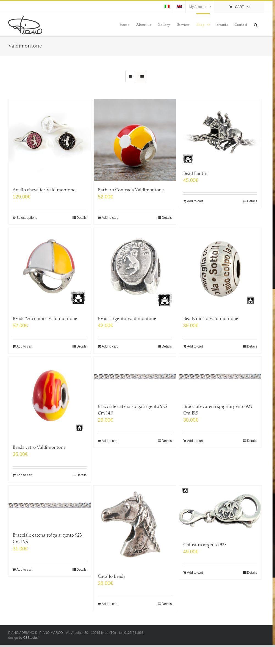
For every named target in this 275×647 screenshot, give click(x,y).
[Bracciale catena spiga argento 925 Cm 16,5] (50, 506)
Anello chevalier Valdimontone (44, 190)
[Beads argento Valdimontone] (135, 269)
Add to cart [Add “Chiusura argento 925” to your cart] (195, 573)
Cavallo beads (111, 576)
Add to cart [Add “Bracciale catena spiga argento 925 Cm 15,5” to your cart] (195, 441)
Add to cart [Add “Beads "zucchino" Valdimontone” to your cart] (24, 346)
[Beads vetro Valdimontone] (50, 398)
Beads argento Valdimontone (127, 318)
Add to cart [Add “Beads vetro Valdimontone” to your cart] (24, 475)
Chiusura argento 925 (204, 545)
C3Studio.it (31, 638)
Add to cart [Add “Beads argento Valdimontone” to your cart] (110, 346)
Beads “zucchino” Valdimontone (45, 318)
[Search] (255, 24)
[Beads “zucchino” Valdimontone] (50, 269)
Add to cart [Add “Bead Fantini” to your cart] (195, 201)
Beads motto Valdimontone (210, 318)
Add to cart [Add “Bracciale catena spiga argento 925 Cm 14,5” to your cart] (110, 441)
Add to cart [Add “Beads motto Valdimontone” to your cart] (195, 346)
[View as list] (141, 76)
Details (81, 218)
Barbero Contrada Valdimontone (131, 190)
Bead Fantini (196, 173)
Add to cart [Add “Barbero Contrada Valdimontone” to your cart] (110, 218)
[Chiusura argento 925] (220, 511)
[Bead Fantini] (220, 132)
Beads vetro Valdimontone (39, 447)
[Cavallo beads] (135, 527)
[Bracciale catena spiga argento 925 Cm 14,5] (135, 377)
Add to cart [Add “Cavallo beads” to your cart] (110, 604)
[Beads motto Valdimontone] (220, 269)
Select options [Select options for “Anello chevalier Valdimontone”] (26, 218)
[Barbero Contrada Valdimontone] (135, 140)
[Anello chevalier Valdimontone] (50, 140)
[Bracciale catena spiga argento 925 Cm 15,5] (220, 377)
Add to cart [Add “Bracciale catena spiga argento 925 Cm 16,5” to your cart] (24, 570)
